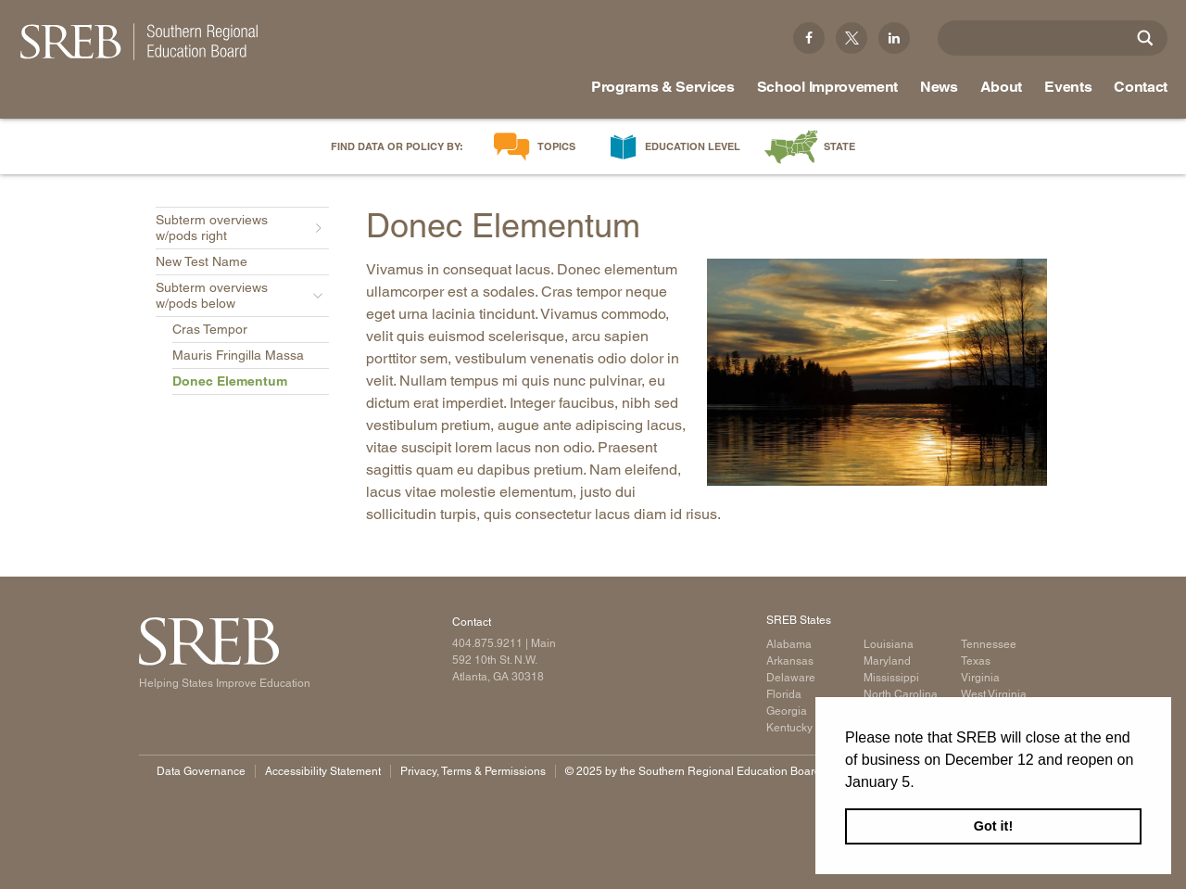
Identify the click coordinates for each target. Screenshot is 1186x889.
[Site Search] (1145, 38)
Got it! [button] (993, 826)
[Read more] (877, 372)
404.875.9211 (487, 643)
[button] (921, 783)
